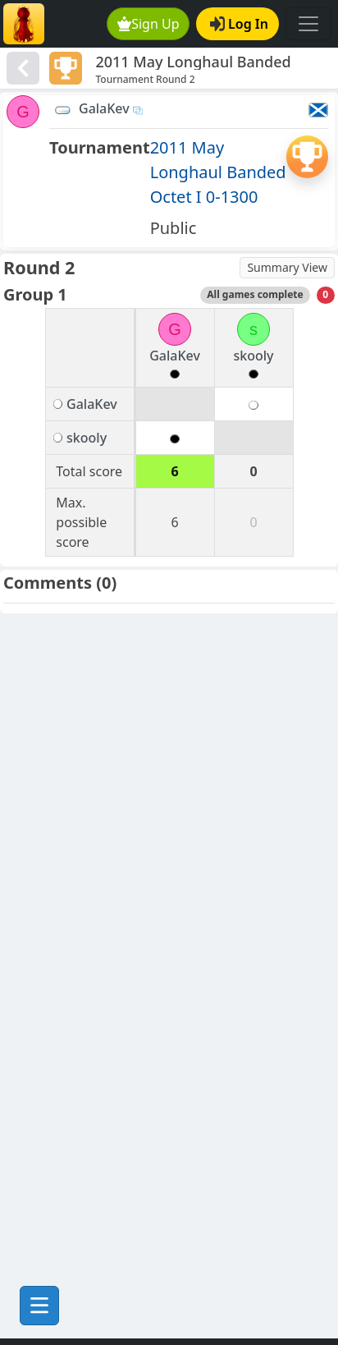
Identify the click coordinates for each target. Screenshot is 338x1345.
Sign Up (148, 24)
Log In (239, 24)
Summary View (287, 267)
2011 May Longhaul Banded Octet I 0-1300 (218, 172)
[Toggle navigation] (308, 23)
